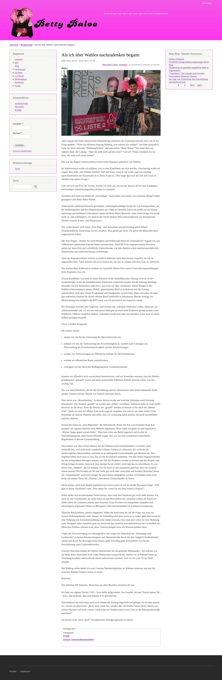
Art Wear (18, 72)
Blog (17, 66)
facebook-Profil (21, 103)
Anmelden (207, 3)
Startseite (14, 45)
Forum (17, 86)
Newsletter (19, 82)
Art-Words (19, 76)
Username (17, 124)
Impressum (25, 671)
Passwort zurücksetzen (22, 151)
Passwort (16, 133)
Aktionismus (20, 69)
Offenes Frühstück (176, 59)
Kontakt (18, 110)
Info (16, 63)
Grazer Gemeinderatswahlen (78, 639)
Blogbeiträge (26, 45)
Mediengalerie (21, 79)
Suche (17, 169)
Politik (66, 636)
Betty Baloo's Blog (109, 65)
